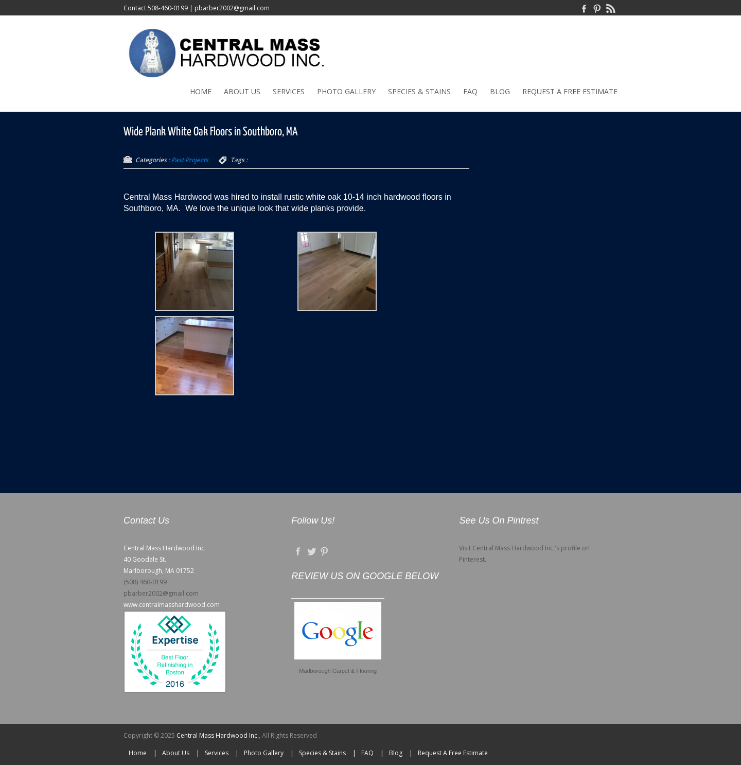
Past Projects (189, 159)
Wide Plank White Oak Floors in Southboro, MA (210, 132)
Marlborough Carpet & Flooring (338, 671)
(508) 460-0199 (145, 582)
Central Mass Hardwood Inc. (218, 735)
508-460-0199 (168, 8)
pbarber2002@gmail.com (232, 8)
